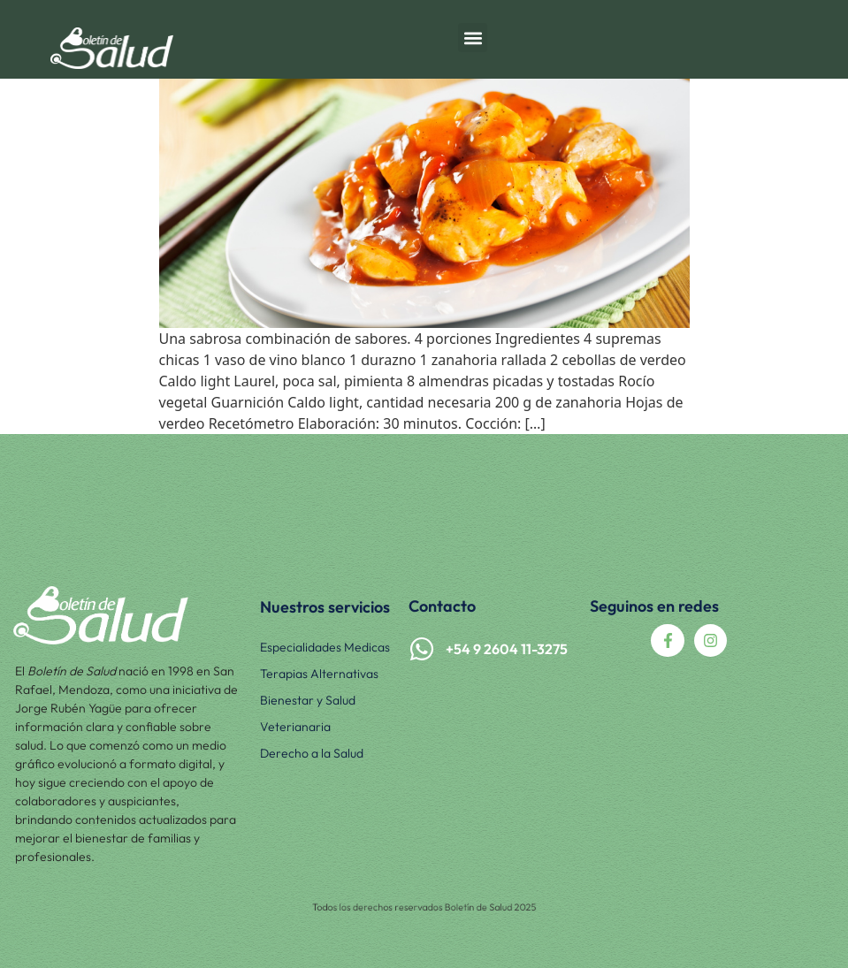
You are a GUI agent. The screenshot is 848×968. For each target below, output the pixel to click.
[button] (472, 37)
